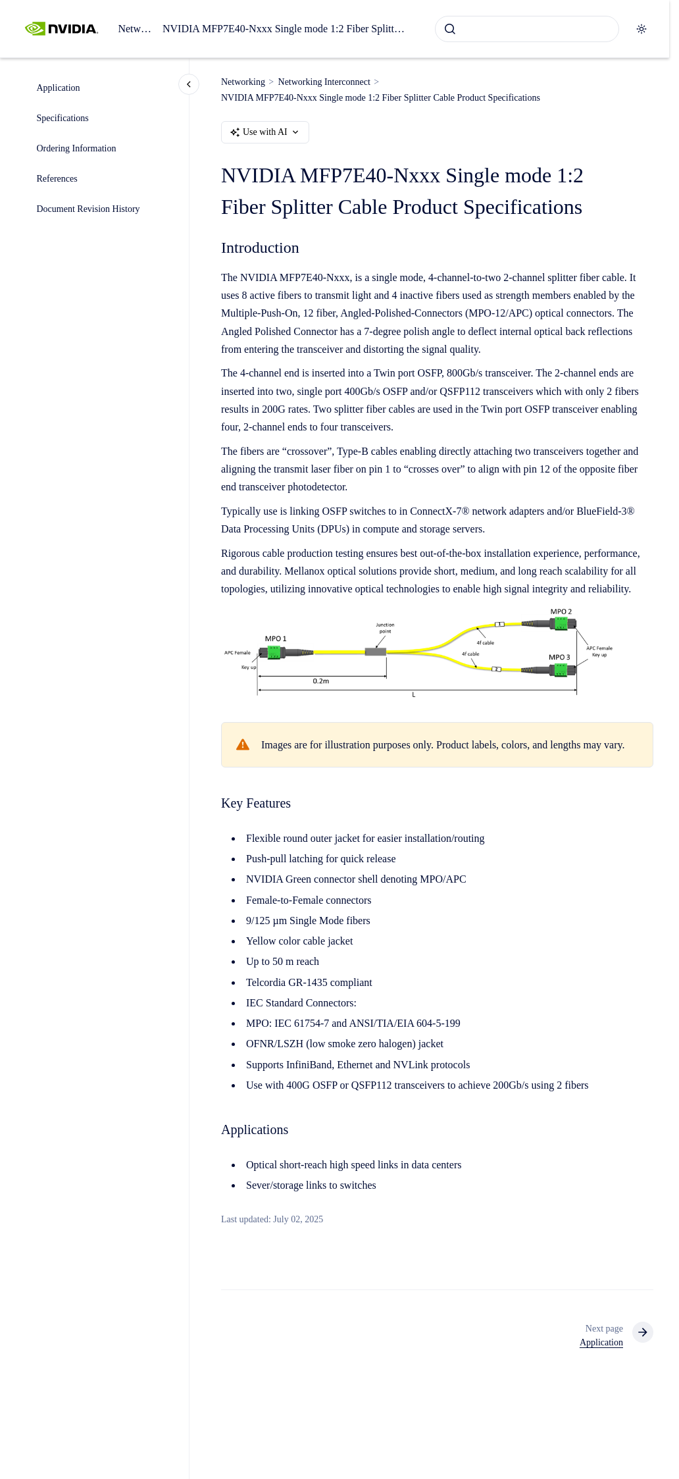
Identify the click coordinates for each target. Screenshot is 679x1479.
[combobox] (527, 28)
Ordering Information (76, 148)
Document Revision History (88, 209)
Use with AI (265, 132)
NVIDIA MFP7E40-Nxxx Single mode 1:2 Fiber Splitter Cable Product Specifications (286, 28)
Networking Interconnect (324, 82)
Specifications (63, 118)
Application (58, 88)
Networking (135, 28)
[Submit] (450, 28)
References (57, 179)
